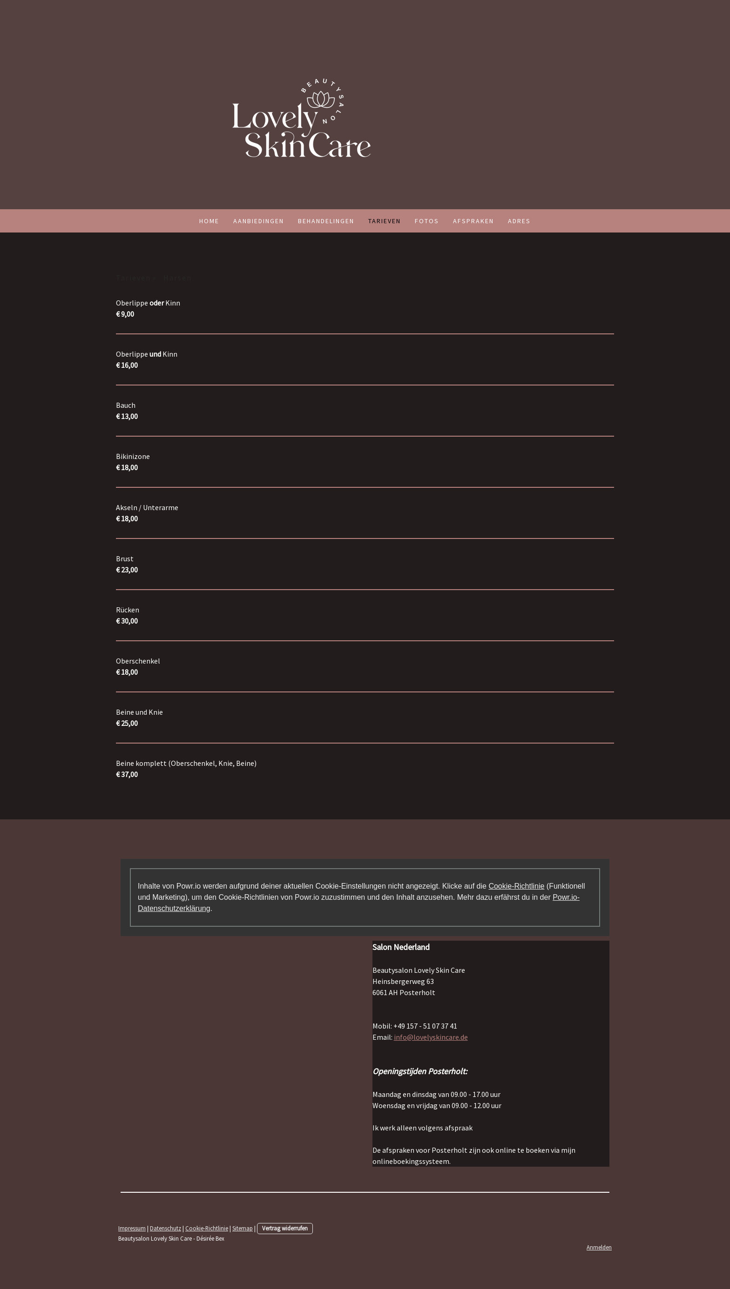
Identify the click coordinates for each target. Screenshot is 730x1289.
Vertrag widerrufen (285, 1228)
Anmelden (599, 1247)
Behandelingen (326, 221)
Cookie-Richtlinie (516, 886)
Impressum (132, 1228)
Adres (519, 221)
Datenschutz (165, 1228)
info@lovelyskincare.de (431, 1037)
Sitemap (242, 1228)
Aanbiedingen (258, 221)
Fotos (427, 221)
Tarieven (384, 221)
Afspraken (473, 221)
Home (209, 221)
